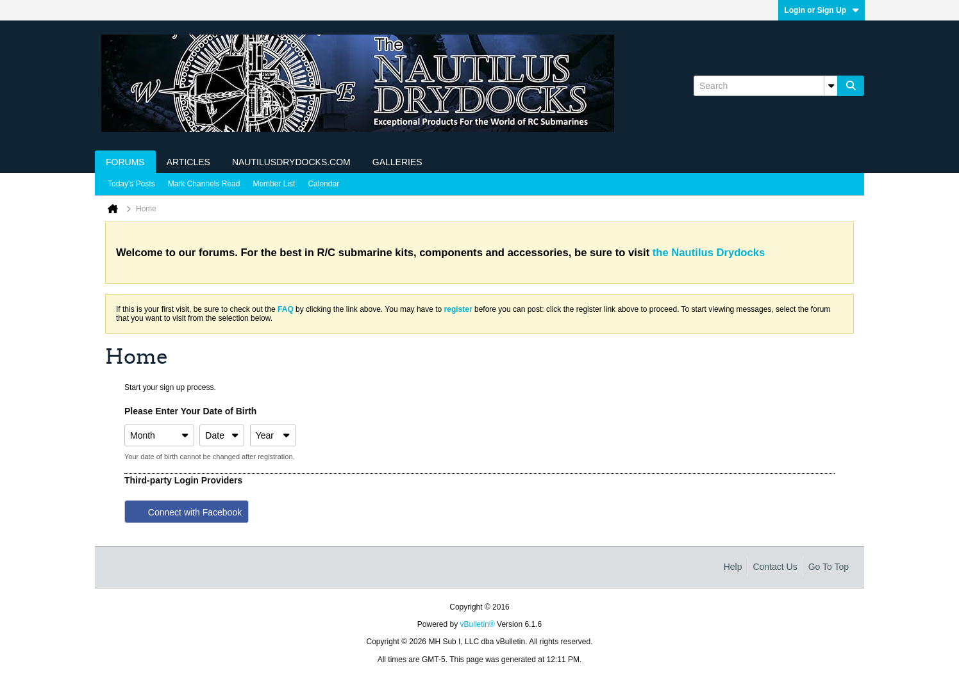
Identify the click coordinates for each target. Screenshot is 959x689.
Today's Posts (131, 183)
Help (733, 567)
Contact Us (775, 567)
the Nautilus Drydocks (709, 253)
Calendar (323, 183)
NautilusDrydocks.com (291, 162)
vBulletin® (477, 624)
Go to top (828, 567)
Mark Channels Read (204, 183)
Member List (274, 183)
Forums (125, 162)
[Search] (765, 86)
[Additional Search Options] (831, 86)
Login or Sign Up (821, 10)
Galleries (397, 162)
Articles (188, 162)
